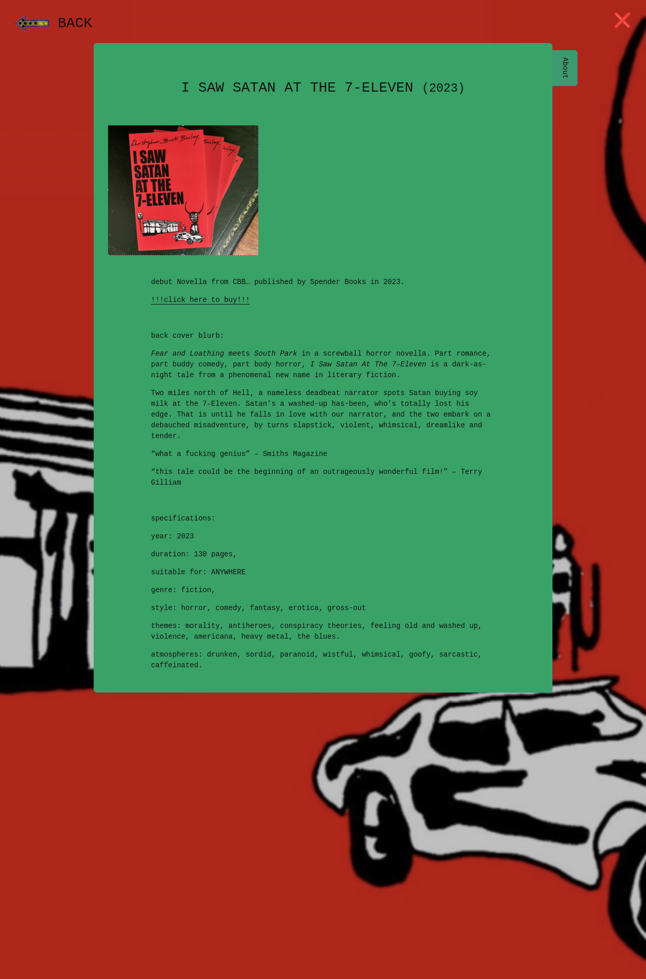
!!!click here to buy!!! (200, 300)
